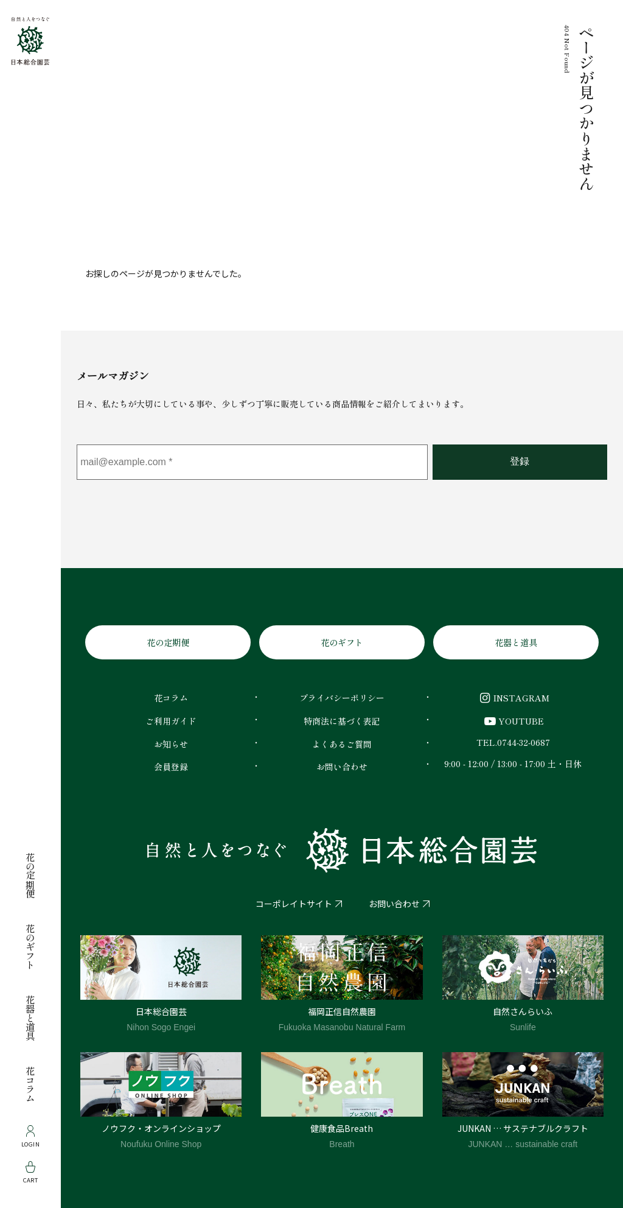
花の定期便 (30, 875)
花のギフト (30, 946)
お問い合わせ (394, 903)
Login (30, 1136)
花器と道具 (30, 1018)
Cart (30, 1172)
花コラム (30, 1084)
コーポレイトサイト (294, 903)
